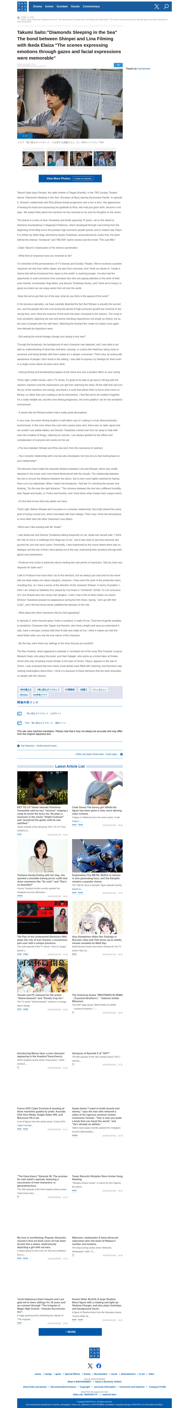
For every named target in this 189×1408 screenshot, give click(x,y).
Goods (75, 6)
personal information (105, 1387)
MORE (70, 1331)
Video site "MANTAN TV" (85, 1394)
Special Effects (72, 1374)
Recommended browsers (63, 1387)
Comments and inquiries (132, 1387)
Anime (49, 6)
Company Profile (157, 1387)
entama (20, 896)
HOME (23, 17)
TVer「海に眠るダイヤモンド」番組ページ (45, 723)
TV (118, 65)
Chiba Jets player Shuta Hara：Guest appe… (97, 754)
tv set (142, 1374)
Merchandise (100, 1374)
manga (25, 954)
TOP (32, 17)
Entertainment (128, 1374)
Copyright (85, 1387)
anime (74, 824)
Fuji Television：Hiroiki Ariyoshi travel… (40, 745)
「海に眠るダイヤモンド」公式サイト (43, 713)
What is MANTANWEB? (79, 1381)
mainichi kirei (109, 1394)
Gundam (62, 6)
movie (19, 834)
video (151, 1374)
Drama (37, 6)
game (58, 1374)
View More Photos (70, 178)
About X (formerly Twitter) (108, 1381)
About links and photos (35, 1387)
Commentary (91, 6)
